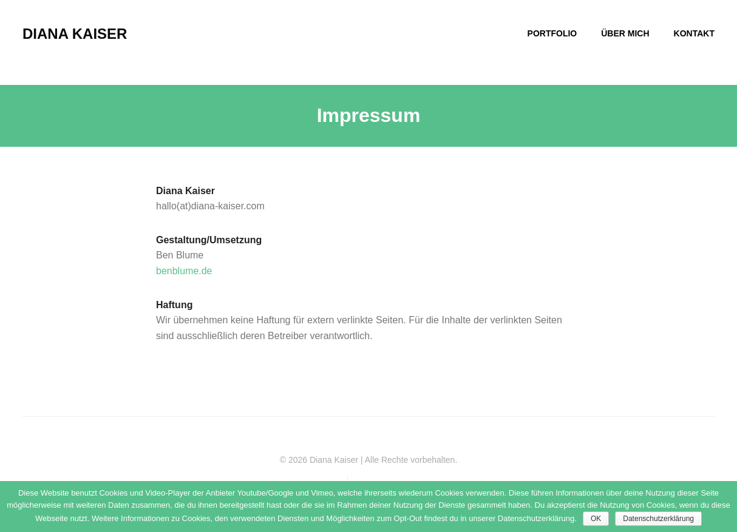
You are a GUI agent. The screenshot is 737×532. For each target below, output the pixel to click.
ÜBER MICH (625, 33)
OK (596, 518)
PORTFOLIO (552, 33)
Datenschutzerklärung (658, 518)
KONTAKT (694, 33)
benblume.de (184, 271)
